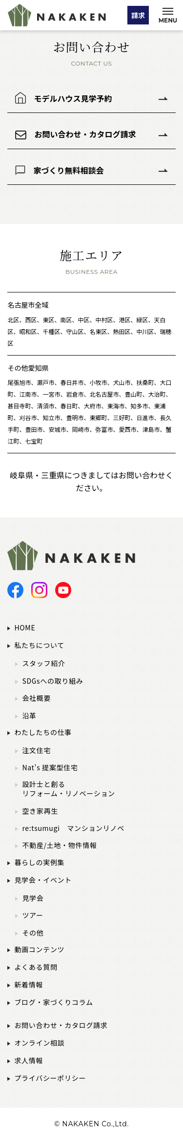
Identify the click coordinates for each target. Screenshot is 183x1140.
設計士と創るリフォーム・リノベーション (68, 789)
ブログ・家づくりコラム (53, 1002)
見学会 (32, 898)
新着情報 (28, 984)
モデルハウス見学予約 (73, 98)
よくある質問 (35, 967)
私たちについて (39, 645)
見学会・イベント (43, 880)
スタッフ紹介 (43, 663)
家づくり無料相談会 (68, 170)
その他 (32, 933)
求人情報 (28, 1060)
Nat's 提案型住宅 (50, 767)
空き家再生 (40, 811)
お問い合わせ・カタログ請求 (85, 134)
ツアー (32, 915)
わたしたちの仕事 (43, 732)
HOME (24, 627)
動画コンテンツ (39, 949)
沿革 (29, 715)
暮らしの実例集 (39, 862)
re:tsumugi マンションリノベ (73, 828)
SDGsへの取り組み (52, 681)
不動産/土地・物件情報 (59, 845)
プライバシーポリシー (50, 1078)
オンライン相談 (39, 1043)
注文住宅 (36, 750)
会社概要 (36, 698)
